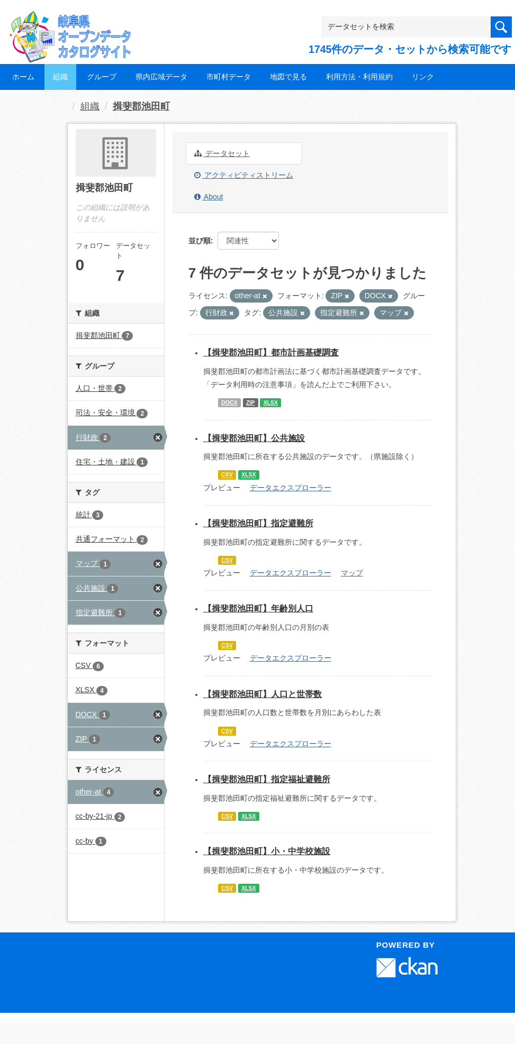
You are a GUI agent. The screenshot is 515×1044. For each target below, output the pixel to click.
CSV (227, 475)
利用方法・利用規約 (359, 76)
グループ (101, 76)
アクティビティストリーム (243, 175)
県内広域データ (161, 76)
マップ (352, 573)
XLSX (271, 402)
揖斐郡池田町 (141, 106)
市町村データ (228, 76)
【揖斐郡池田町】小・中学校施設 (266, 851)
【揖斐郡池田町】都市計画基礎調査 (271, 352)
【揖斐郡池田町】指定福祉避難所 (266, 779)
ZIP (250, 402)
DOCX (229, 402)
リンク (423, 76)
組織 (60, 76)
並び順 (199, 240)
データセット (222, 153)
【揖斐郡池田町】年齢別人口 (258, 608)
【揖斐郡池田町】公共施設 (254, 438)
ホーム (23, 76)
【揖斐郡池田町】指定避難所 (258, 523)
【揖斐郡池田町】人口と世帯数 (262, 694)
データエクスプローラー (290, 487)
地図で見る (288, 76)
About (208, 197)
